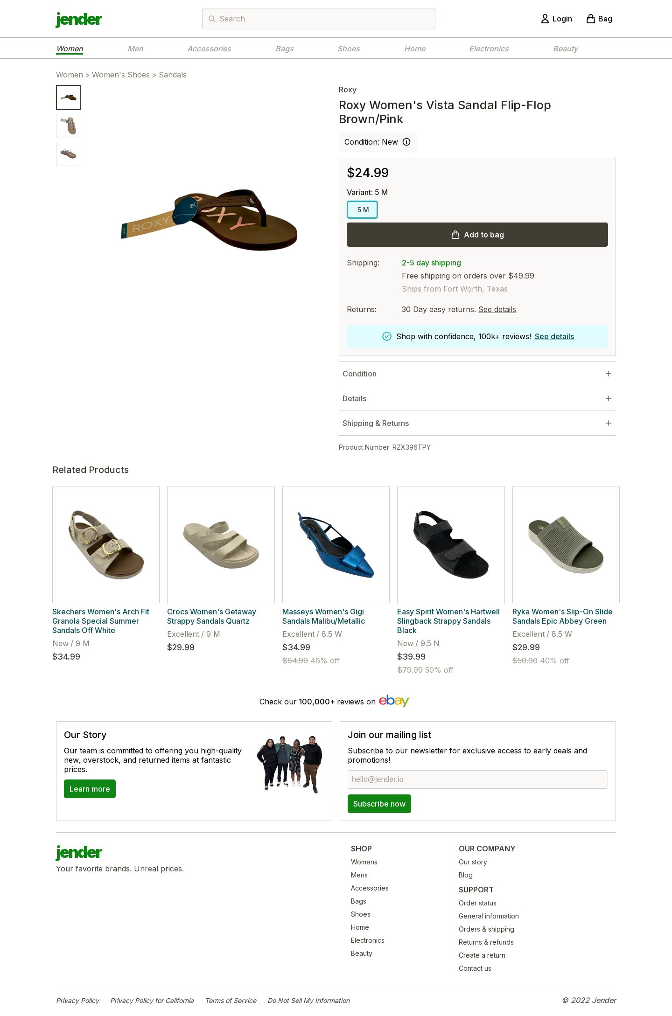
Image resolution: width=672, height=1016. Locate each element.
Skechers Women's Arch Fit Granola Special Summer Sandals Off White (100, 621)
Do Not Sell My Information (308, 1000)
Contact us (475, 968)
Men (135, 48)
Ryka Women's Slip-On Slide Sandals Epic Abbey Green (562, 616)
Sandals (173, 74)
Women (69, 48)
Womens (364, 862)
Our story (473, 862)
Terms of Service (230, 1000)
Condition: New (371, 141)
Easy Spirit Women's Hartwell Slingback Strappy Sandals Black (448, 621)
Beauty (565, 48)
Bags (284, 48)
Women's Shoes (121, 74)
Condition (360, 373)
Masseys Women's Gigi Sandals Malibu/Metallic (323, 616)
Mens (359, 875)
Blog (466, 875)
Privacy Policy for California (152, 1000)
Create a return (482, 955)
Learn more (90, 788)
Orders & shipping (486, 929)
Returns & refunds (486, 942)
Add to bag (484, 234)
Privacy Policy (77, 1000)
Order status (478, 903)
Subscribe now (379, 803)
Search (232, 18)
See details (497, 309)
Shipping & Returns (376, 423)
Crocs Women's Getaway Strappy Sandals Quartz (211, 616)
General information (489, 916)
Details (354, 398)
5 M (362, 210)
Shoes (348, 48)
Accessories (209, 48)
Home (414, 48)
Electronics (489, 48)
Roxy (348, 89)
